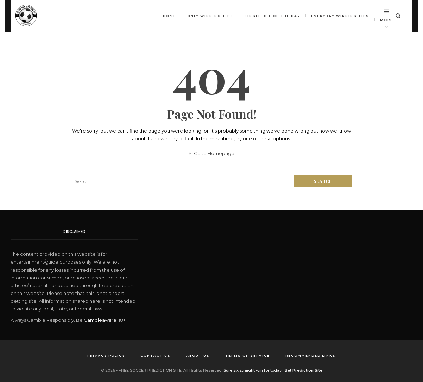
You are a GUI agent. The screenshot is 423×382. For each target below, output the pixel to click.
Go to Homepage (211, 153)
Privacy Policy (106, 355)
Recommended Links (310, 355)
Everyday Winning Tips (340, 16)
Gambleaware (100, 320)
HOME (169, 16)
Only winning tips (210, 16)
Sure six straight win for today (252, 370)
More (386, 15)
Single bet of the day (272, 16)
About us (198, 355)
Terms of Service (247, 355)
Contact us (155, 355)
